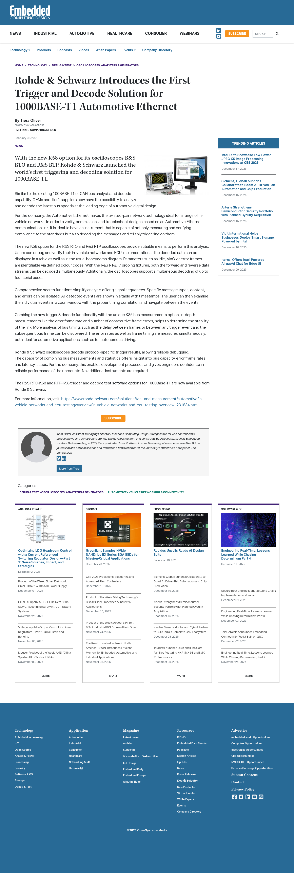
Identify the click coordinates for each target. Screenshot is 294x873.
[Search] (263, 34)
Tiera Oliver (30, 121)
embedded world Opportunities (250, 737)
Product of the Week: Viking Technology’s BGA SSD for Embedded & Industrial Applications (112, 602)
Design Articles (186, 756)
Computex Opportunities (246, 743)
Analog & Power (24, 756)
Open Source (23, 750)
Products (44, 50)
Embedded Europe (134, 775)
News (180, 768)
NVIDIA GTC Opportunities (247, 762)
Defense (76, 768)
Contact (238, 782)
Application (78, 730)
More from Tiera (69, 468)
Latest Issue (131, 737)
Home (19, 65)
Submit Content (244, 774)
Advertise (239, 730)
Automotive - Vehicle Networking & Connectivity (145, 492)
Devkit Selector (187, 780)
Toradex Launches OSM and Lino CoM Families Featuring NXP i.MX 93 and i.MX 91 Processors (179, 653)
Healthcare (119, 34)
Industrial (45, 34)
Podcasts (64, 50)
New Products (186, 787)
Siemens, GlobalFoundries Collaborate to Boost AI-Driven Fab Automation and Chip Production (180, 581)
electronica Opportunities (247, 750)
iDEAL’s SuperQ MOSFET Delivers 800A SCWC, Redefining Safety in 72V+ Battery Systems (44, 607)
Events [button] (129, 50)
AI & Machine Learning (29, 737)
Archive (128, 743)
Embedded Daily (133, 769)
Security (20, 768)
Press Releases (186, 774)
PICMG (181, 737)
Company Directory (157, 50)
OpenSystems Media (152, 830)
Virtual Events (186, 793)
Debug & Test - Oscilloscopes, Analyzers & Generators (61, 492)
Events (181, 805)
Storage (20, 780)
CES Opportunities (242, 756)
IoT (17, 743)
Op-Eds (182, 762)
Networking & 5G (79, 762)
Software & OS (24, 774)
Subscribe (237, 33)
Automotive (82, 34)
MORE (45, 675)
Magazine (131, 730)
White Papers (106, 50)
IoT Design (130, 763)
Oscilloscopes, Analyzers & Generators (107, 65)
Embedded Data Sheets (192, 743)
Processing (22, 762)
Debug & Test (62, 65)
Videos (83, 50)
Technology (37, 65)
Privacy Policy (242, 789)
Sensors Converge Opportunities (252, 768)
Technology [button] (20, 50)
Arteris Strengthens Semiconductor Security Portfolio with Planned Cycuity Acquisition (178, 607)
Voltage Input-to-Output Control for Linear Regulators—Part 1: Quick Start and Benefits (45, 632)
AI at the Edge (132, 782)
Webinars (189, 34)
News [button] (15, 34)
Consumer (156, 34)
